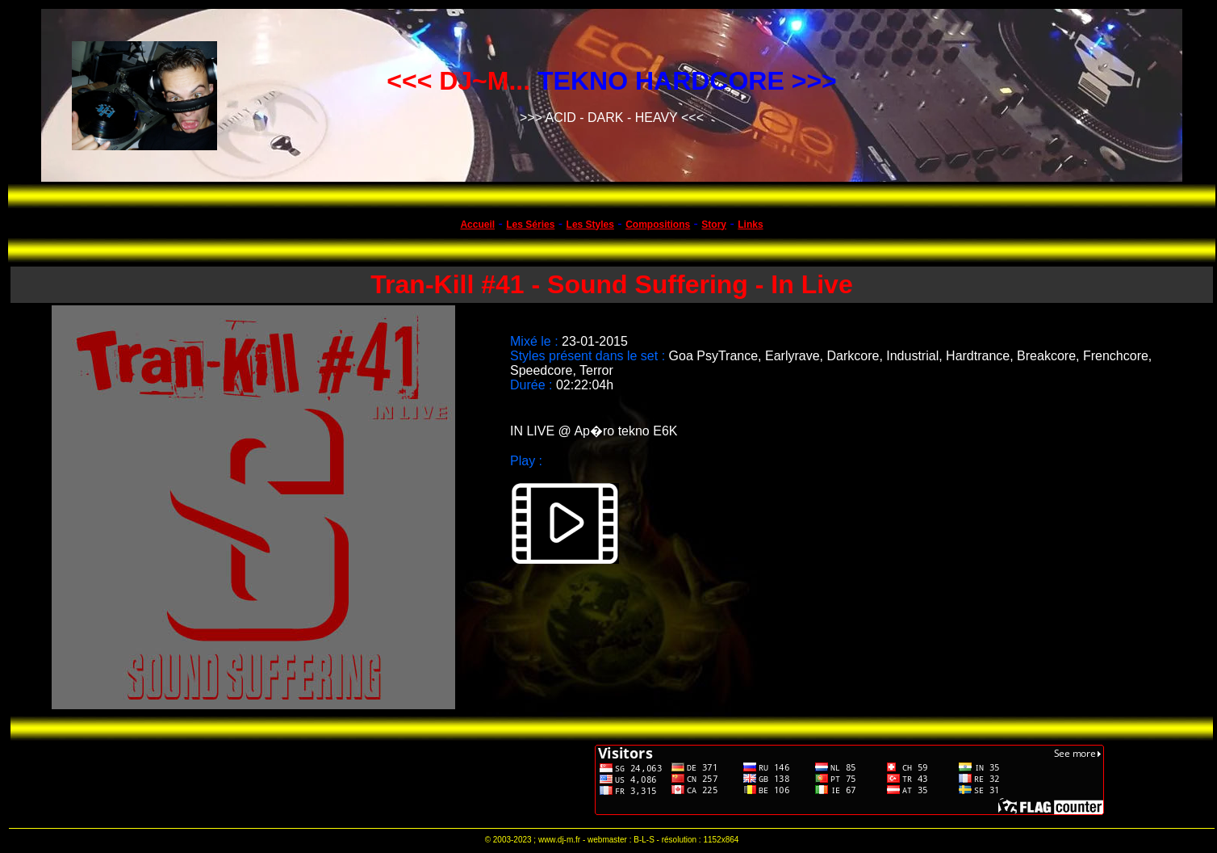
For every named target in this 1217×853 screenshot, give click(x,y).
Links (750, 224)
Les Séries (530, 224)
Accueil (477, 224)
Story (713, 224)
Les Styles (590, 224)
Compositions (657, 224)
